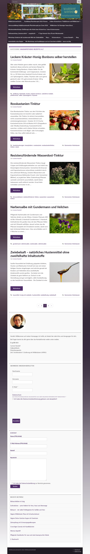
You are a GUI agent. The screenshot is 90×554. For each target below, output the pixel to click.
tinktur (12, 147)
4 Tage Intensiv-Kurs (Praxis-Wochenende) (50, 33)
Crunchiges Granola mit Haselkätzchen (22, 526)
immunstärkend (17, 197)
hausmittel (16, 295)
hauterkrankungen (18, 145)
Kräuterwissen (56, 37)
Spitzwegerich (27, 95)
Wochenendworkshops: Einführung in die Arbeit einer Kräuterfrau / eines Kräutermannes (33, 29)
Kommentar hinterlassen (72, 145)
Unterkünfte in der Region (15, 41)
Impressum (77, 549)
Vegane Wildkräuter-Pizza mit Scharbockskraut (24, 514)
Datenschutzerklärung (28, 483)
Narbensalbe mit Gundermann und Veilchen (39, 207)
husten (28, 94)
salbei (20, 95)
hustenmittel (36, 295)
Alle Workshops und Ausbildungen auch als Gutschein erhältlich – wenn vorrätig (48, 41)
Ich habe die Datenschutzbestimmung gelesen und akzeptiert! (34, 399)
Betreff (28, 452)
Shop (48, 37)
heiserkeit (22, 94)
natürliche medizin (47, 94)
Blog (77, 37)
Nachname (16, 371)
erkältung (16, 94)
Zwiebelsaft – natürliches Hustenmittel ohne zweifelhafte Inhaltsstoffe (39, 254)
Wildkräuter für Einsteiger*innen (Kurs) (61, 25)
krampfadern (29, 145)
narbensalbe (33, 244)
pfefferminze (14, 95)
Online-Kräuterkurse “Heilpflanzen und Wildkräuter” (65, 21)
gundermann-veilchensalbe (21, 244)
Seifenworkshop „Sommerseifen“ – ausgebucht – (22, 33)
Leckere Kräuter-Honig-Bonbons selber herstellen (43, 57)
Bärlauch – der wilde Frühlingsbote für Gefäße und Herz (27, 510)
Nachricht (28, 469)
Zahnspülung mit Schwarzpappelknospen (23, 522)
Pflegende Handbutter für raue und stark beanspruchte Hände (29, 535)
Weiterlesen (16, 87)
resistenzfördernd (28, 197)
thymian (34, 95)
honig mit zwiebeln (26, 295)
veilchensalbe (42, 244)
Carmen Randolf (68, 37)
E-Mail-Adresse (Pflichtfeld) (28, 445)
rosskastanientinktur (48, 145)
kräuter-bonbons (36, 94)
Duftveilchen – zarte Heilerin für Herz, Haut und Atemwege (28, 505)
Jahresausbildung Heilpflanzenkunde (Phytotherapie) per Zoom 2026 (28, 25)
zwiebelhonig (45, 295)
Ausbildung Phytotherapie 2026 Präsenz (36, 21)
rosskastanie (37, 145)
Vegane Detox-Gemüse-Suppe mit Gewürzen (24, 518)
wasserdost (42, 197)
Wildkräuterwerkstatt (15, 21)
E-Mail (15, 387)
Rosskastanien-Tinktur (25, 103)
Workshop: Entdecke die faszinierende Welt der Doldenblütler (26, 37)
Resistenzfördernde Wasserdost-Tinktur (37, 155)
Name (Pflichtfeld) (28, 438)
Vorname (15, 379)
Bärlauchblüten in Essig (17, 501)
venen (17, 147)
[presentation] (20, 409)
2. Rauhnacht (14, 539)
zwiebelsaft (52, 295)
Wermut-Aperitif (15, 531)
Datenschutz (16, 395)
